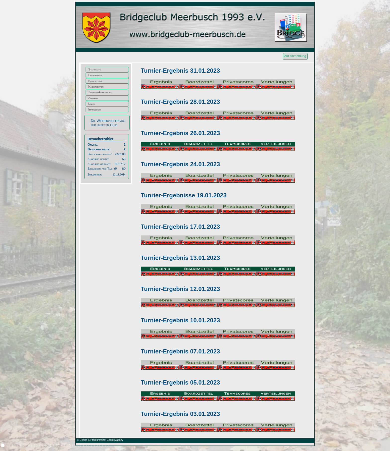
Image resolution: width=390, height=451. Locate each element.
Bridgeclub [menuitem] (95, 81)
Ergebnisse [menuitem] (95, 75)
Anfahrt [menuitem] (93, 98)
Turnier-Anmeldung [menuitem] (100, 92)
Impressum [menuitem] (94, 109)
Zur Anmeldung (295, 56)
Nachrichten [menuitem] (95, 86)
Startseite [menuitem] (94, 69)
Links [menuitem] (91, 104)
